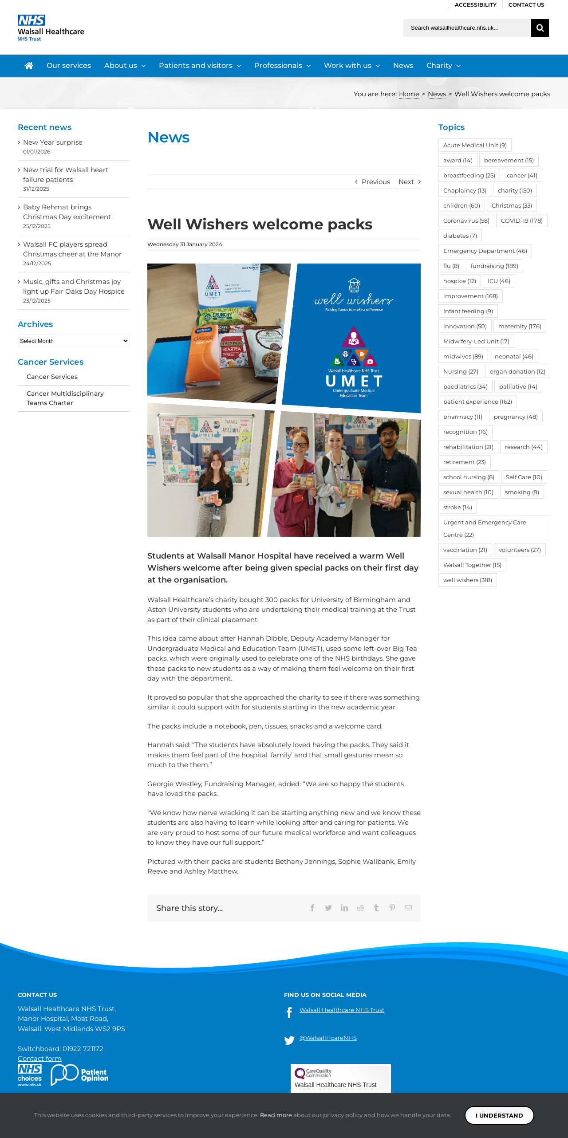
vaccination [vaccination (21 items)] (465, 549)
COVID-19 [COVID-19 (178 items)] (522, 220)
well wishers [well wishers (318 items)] (467, 579)
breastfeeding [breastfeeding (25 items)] (469, 175)
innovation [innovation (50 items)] (465, 326)
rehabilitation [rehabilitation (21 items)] (468, 446)
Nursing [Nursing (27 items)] (460, 371)
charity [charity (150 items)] (515, 190)
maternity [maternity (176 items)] (519, 326)
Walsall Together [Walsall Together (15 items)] (472, 564)
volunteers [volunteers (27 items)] (520, 549)
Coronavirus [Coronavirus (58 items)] (466, 220)
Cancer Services (52, 377)
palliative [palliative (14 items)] (518, 386)
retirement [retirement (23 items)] (464, 461)
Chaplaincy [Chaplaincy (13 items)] (464, 190)
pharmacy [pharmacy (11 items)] (462, 416)
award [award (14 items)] (458, 160)
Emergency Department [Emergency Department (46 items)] (485, 250)
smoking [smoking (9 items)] (522, 492)
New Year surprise (53, 142)
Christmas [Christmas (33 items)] (512, 205)
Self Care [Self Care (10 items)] (524, 476)
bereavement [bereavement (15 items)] (509, 160)
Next (406, 181)
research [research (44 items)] (524, 446)
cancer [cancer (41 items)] (522, 175)
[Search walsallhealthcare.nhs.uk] (466, 28)
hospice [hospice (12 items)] (459, 280)
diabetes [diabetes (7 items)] (460, 235)
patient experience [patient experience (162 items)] (477, 401)
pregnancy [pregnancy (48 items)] (516, 416)
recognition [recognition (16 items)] (465, 431)
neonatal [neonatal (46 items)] (514, 356)
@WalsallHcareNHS (328, 1037)
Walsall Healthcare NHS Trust (342, 1009)
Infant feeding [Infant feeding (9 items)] (468, 311)
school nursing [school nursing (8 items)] (468, 476)
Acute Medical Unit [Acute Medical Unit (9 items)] (475, 145)
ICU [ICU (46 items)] (499, 280)
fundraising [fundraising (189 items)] (494, 265)
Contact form (40, 1058)
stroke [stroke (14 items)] (457, 507)
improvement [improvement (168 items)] (470, 295)
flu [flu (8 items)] (451, 265)
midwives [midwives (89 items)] (463, 356)
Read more (276, 1114)
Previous (376, 181)
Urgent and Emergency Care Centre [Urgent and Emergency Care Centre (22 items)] (484, 528)
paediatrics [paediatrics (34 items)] (465, 386)
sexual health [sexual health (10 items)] (468, 492)
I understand (499, 1115)
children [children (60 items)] (461, 205)
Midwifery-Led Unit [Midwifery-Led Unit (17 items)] (476, 341)
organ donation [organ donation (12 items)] (517, 371)
